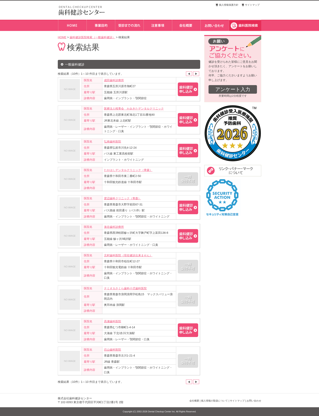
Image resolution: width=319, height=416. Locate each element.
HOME (62, 37)
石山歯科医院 (112, 349)
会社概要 (194, 400)
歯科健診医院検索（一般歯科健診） (92, 37)
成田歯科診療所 (114, 80)
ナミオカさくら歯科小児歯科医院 (125, 288)
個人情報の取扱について (214, 400)
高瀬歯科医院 (112, 321)
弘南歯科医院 (112, 141)
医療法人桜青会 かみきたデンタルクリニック (134, 108)
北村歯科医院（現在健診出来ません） (128, 255)
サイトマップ (252, 4)
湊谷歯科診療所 (114, 226)
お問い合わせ (254, 400)
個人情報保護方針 (228, 4)
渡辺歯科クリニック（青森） (122, 198)
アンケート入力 (232, 89)
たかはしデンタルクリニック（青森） (128, 170)
